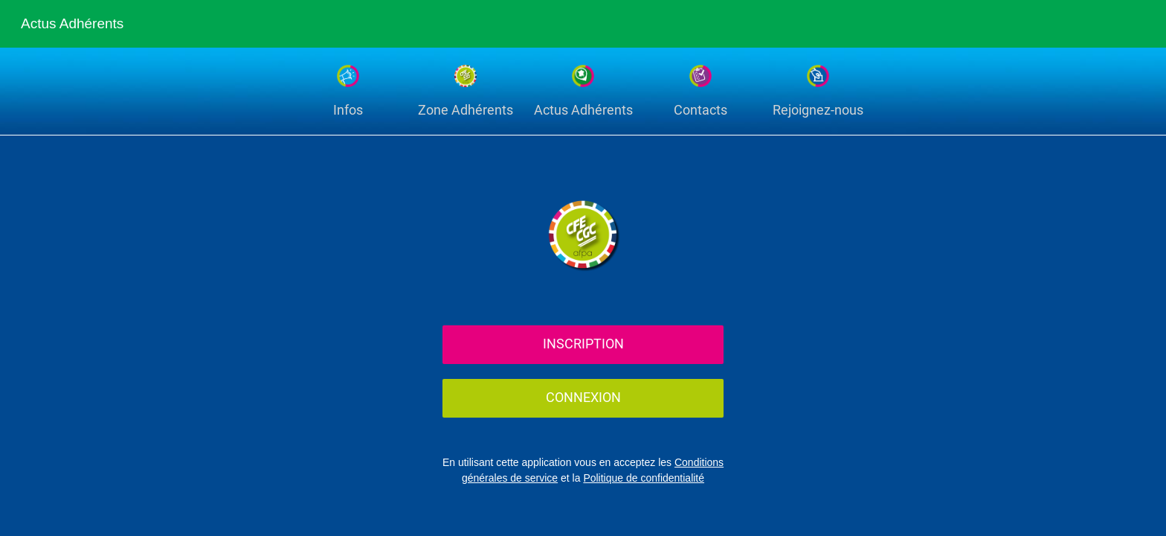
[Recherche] (1097, 24)
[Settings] (1136, 24)
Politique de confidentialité (643, 478)
